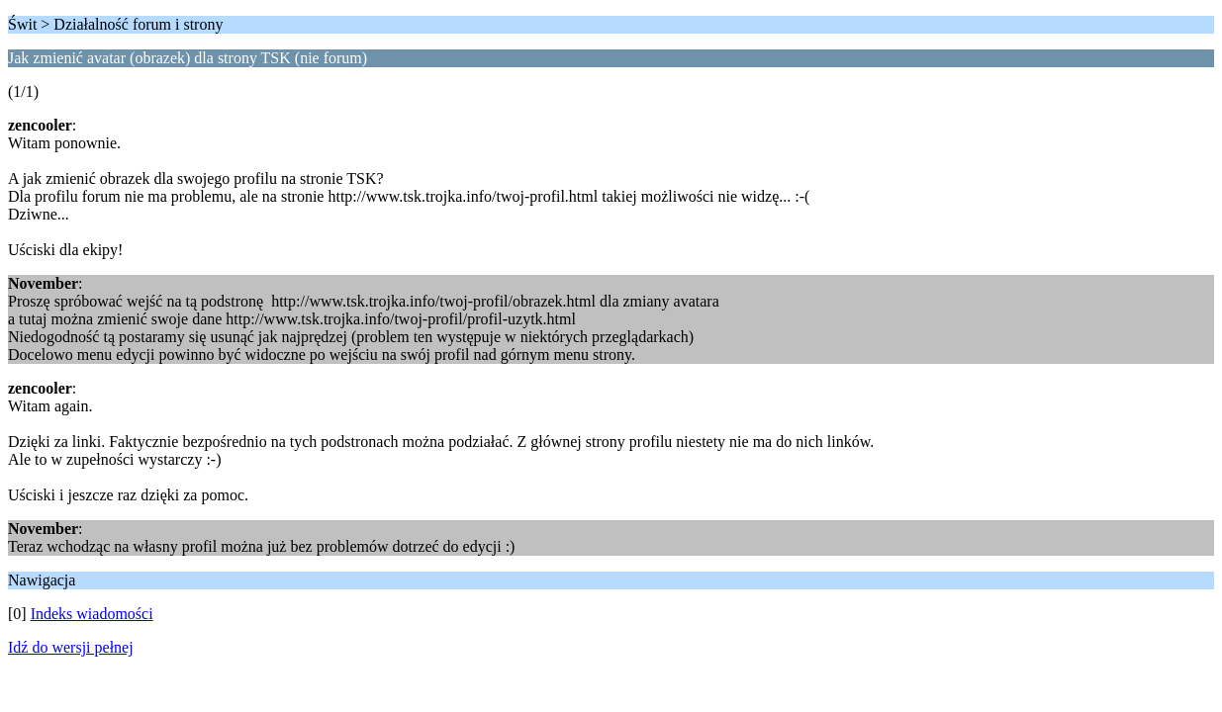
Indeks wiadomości (92, 613)
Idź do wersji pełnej (71, 647)
